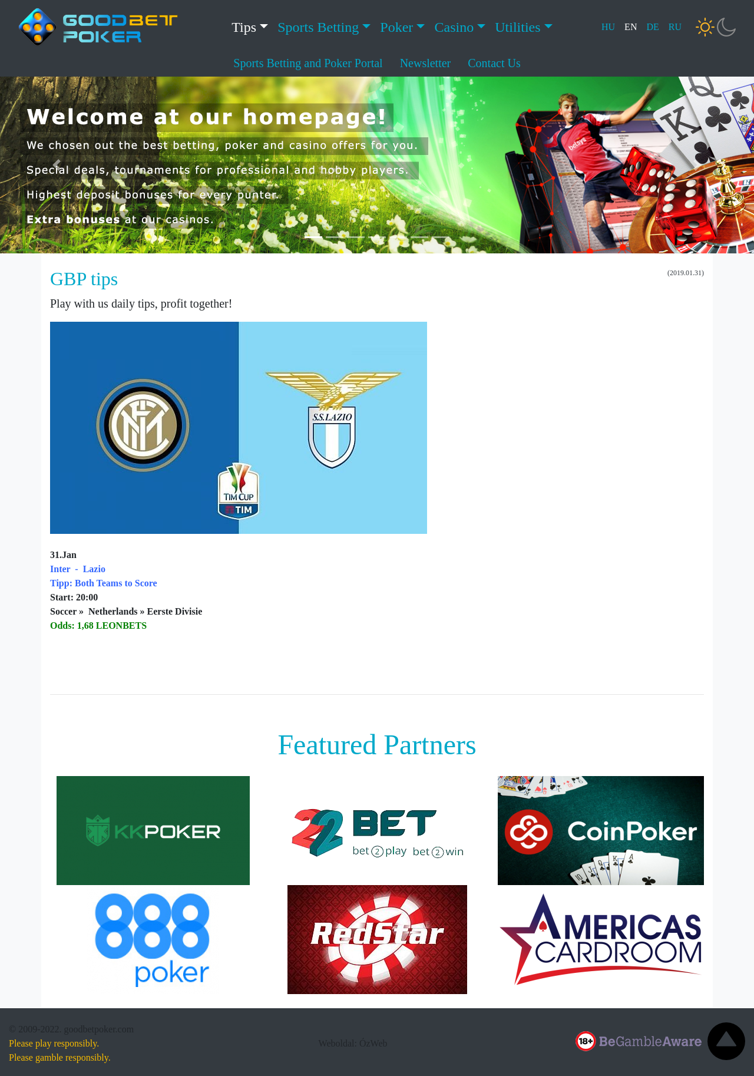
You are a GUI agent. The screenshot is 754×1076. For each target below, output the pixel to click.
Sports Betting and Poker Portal (307, 63)
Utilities (517, 27)
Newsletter (425, 63)
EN (630, 27)
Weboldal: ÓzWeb (353, 1043)
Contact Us (494, 63)
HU (608, 27)
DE (652, 27)
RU (675, 27)
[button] (56, 165)
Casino (454, 27)
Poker (396, 27)
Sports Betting (318, 27)
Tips (244, 27)
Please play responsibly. (54, 1043)
